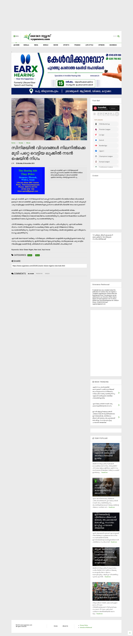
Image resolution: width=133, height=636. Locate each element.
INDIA (36, 45)
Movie (28, 143)
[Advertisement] (66, 16)
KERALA (26, 45)
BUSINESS (113, 45)
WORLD (45, 45)
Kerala (21, 143)
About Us (65, 626)
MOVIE (56, 45)
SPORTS (66, 45)
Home (13, 143)
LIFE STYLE (89, 45)
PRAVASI (77, 45)
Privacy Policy (84, 625)
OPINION (101, 45)
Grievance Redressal (86, 627)
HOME (16, 45)
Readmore (105, 472)
